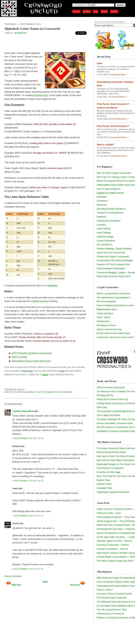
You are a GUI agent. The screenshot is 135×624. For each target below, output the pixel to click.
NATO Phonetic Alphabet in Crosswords (31, 353)
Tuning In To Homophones (110, 212)
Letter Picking (104, 228)
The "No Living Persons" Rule (112, 609)
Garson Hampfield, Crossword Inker (115, 423)
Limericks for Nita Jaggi (108, 472)
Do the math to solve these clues (113, 333)
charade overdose (40, 301)
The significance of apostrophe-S (113, 297)
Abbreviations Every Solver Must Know (31, 361)
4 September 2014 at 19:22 (27, 481)
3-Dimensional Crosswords (110, 613)
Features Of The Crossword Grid (113, 264)
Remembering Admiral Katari (111, 452)
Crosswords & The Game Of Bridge (115, 260)
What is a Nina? (105, 589)
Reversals (102, 204)
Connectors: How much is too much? (115, 337)
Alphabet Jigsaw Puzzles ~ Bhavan (114, 541)
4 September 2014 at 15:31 (27, 438)
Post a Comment (12, 576)
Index (114, 11)
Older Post (13, 585)
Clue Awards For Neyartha (110, 468)
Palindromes (103, 321)
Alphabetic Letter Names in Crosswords (32, 28)
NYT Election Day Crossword (111, 597)
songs (44, 95)
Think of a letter (19, 357)
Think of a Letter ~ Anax (109, 513)
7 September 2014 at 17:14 (27, 516)
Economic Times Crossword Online (114, 593)
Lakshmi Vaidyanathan (22, 411)
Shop (104, 11)
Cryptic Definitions (106, 240)
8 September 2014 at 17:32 (27, 569)
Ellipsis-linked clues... (107, 309)
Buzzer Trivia (103, 480)
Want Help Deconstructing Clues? (114, 276)
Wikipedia (52, 285)
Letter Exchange (105, 236)
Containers (102, 200)
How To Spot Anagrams (109, 189)
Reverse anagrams (106, 301)
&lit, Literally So (104, 244)
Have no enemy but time (109, 329)
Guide (86, 11)
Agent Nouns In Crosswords (111, 252)
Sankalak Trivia (104, 488)
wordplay (21, 33)
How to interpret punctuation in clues (115, 305)
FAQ (96, 11)
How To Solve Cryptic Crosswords (114, 173)
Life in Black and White (108, 415)
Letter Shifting (104, 232)
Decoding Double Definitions (111, 208)
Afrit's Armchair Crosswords (111, 387)
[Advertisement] (45, 42)
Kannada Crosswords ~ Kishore (113, 545)
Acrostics (101, 224)
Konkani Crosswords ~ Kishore (112, 549)
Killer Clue (102, 407)
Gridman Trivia (104, 484)
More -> (124, 74)
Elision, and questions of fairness (113, 293)
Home (76, 11)
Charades (102, 196)
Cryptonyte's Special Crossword (113, 492)
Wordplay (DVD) (105, 395)
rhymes (37, 95)
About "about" (104, 317)
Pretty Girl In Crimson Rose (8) (112, 399)
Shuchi (21, 390)
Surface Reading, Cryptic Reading (114, 248)
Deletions (101, 216)
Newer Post (77, 585)
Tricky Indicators (105, 313)
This (79, 318)
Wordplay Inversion (106, 325)
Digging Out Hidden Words (110, 193)
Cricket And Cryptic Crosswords (113, 256)
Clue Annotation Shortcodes (111, 268)
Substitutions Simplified (108, 220)
